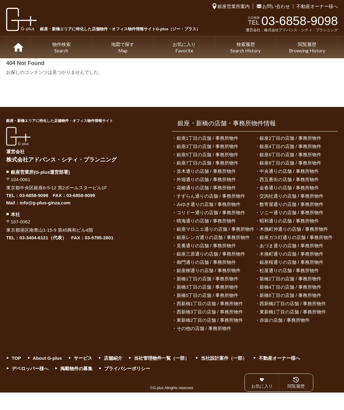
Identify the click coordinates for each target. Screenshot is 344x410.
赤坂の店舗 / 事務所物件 (285, 320)
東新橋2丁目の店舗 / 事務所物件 (210, 320)
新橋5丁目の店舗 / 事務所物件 (207, 295)
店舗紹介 (113, 358)
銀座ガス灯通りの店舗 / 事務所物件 (296, 237)
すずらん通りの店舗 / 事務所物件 (211, 196)
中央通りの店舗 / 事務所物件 (289, 171)
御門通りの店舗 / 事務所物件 (206, 262)
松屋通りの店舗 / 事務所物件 (289, 270)
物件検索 (61, 48)
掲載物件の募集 (76, 368)
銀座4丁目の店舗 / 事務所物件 (290, 146)
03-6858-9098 (33, 195)
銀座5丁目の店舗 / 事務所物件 (207, 154)
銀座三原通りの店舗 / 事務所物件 (211, 253)
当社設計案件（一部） (224, 358)
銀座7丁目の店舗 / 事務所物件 (207, 162)
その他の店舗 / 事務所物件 (204, 328)
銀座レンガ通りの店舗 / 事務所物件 (213, 237)
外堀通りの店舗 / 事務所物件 (206, 179)
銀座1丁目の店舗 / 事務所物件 (207, 138)
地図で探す (122, 48)
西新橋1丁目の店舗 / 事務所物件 (210, 303)
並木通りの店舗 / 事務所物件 (206, 171)
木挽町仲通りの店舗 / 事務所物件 (294, 229)
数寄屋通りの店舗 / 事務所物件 (291, 204)
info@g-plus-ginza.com (45, 202)
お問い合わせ (276, 6)
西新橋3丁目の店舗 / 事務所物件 (210, 311)
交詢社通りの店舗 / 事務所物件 (291, 196)
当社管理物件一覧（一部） (161, 358)
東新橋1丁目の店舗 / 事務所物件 (293, 311)
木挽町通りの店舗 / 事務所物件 (291, 253)
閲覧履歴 (307, 48)
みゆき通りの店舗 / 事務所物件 (208, 204)
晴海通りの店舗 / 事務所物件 (206, 220)
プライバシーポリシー (127, 368)
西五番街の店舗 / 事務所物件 (289, 179)
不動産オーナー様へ (317, 6)
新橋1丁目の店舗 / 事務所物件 (207, 278)
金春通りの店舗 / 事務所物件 (289, 187)
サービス (83, 358)
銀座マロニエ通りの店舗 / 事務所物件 (215, 229)
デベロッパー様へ (30, 368)
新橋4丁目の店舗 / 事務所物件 (290, 287)
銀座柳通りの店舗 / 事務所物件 (208, 270)
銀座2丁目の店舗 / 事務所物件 (290, 138)
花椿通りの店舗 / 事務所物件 (206, 187)
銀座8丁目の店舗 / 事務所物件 (290, 162)
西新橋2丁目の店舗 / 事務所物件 (293, 303)
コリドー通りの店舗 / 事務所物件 (211, 212)
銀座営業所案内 (233, 6)
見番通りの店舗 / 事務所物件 (206, 245)
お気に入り (184, 48)
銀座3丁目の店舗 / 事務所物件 (207, 146)
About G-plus (47, 358)
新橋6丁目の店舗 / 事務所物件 (290, 295)
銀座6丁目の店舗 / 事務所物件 (290, 154)
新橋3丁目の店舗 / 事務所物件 (207, 287)
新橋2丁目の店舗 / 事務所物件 (290, 278)
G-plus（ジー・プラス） (18, 136)
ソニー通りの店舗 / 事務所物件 (291, 212)
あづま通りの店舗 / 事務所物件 (291, 245)
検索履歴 (245, 48)
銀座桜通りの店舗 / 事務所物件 (291, 262)
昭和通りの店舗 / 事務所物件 (289, 220)
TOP (18, 47)
